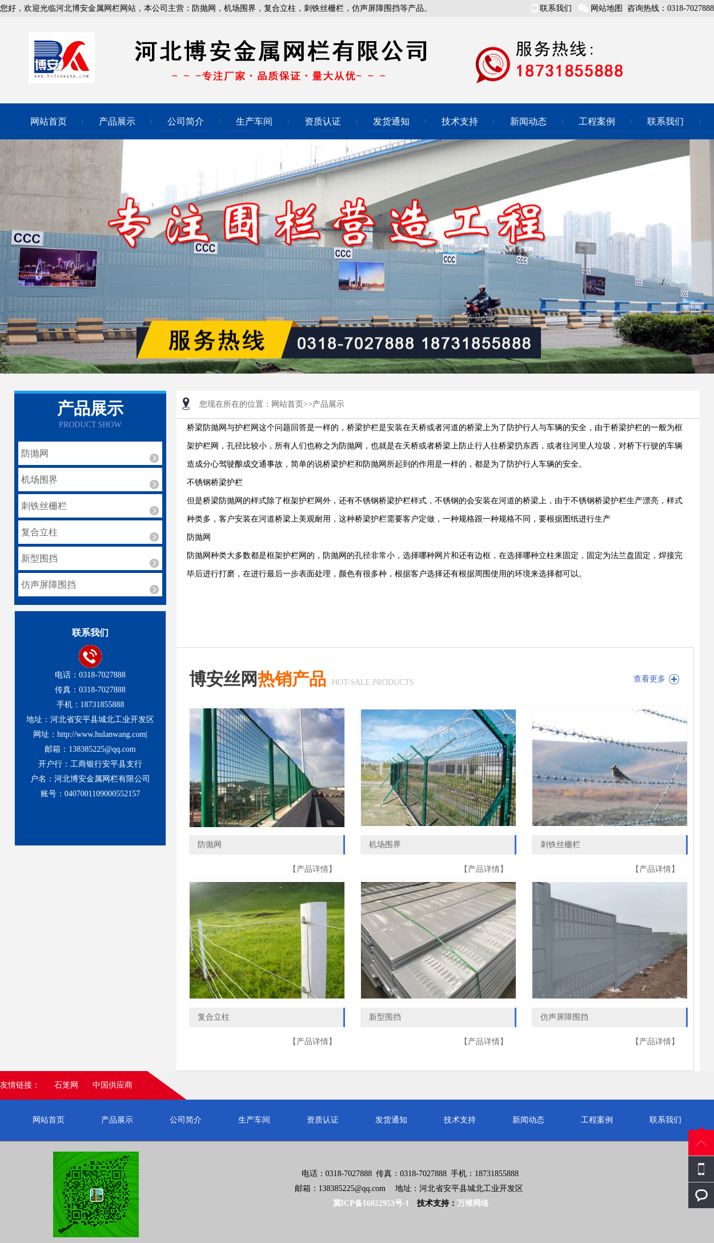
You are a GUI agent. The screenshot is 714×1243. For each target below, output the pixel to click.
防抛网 (35, 453)
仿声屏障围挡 (48, 585)
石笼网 (66, 1085)
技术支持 (460, 121)
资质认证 (322, 121)
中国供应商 (113, 1085)
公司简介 (185, 121)
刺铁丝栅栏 (44, 506)
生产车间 (254, 121)
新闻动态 (528, 121)
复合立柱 (39, 532)
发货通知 (391, 121)
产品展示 (117, 121)
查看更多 (649, 679)
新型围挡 (39, 558)
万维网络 (473, 1203)
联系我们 (556, 8)
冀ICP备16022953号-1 (372, 1203)
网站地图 (607, 8)
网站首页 (48, 121)
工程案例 (597, 121)
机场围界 (39, 479)
